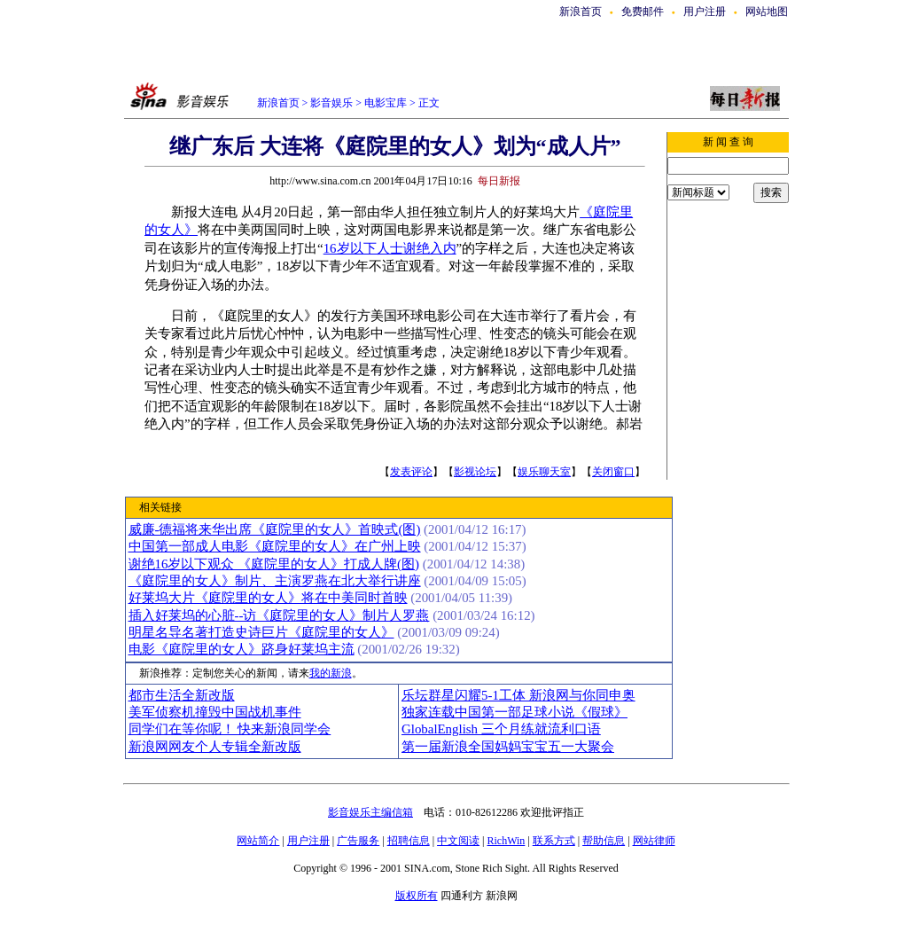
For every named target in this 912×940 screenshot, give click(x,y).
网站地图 (766, 11)
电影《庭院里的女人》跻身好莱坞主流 (242, 649)
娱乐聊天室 (544, 472)
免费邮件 (642, 11)
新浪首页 (580, 11)
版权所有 (416, 895)
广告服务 (358, 840)
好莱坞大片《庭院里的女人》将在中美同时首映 (268, 598)
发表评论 (411, 472)
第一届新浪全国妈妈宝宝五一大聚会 (507, 747)
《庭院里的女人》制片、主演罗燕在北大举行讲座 (275, 581)
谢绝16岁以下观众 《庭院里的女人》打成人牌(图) (274, 564)
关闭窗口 (613, 472)
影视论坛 (475, 472)
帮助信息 (603, 840)
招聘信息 (408, 840)
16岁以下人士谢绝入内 (389, 248)
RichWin (506, 840)
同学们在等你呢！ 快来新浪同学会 (230, 729)
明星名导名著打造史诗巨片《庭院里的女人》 (261, 632)
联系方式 (554, 840)
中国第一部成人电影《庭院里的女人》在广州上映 (275, 546)
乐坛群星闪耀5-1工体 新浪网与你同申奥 (518, 695)
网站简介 (258, 840)
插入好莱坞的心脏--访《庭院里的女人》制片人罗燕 (279, 615)
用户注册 (704, 11)
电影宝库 (384, 103)
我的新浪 (330, 673)
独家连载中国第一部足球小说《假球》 (514, 712)
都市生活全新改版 (182, 695)
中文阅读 (458, 840)
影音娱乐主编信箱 (370, 812)
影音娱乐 (331, 103)
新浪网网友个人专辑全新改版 (215, 747)
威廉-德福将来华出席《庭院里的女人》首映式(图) (275, 529)
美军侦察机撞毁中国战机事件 (215, 712)
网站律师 (654, 840)
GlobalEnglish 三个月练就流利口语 (501, 729)
